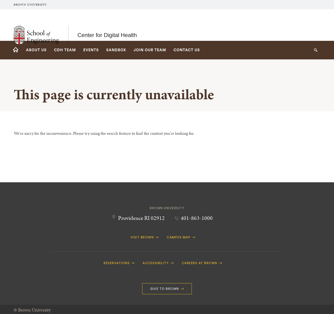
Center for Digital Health (107, 25)
